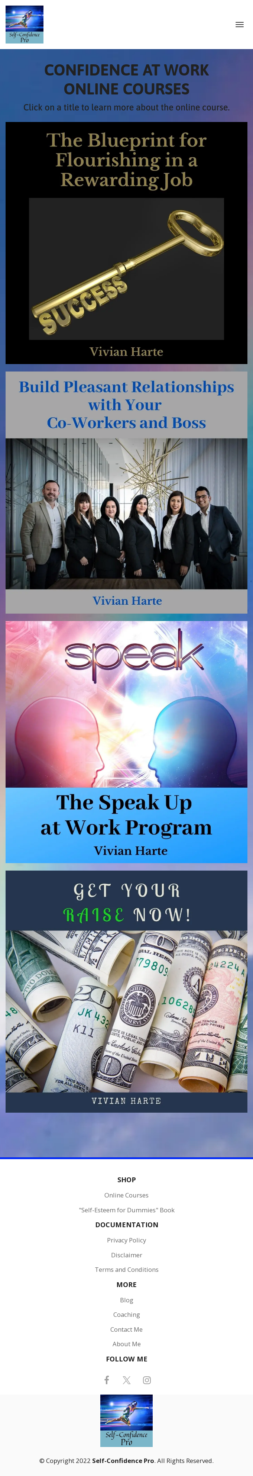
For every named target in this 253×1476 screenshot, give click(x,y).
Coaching (126, 1314)
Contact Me (126, 1329)
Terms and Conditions (127, 1269)
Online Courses (126, 1195)
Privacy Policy (126, 1240)
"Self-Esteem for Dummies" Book (127, 1210)
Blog (126, 1300)
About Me (127, 1344)
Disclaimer (126, 1255)
